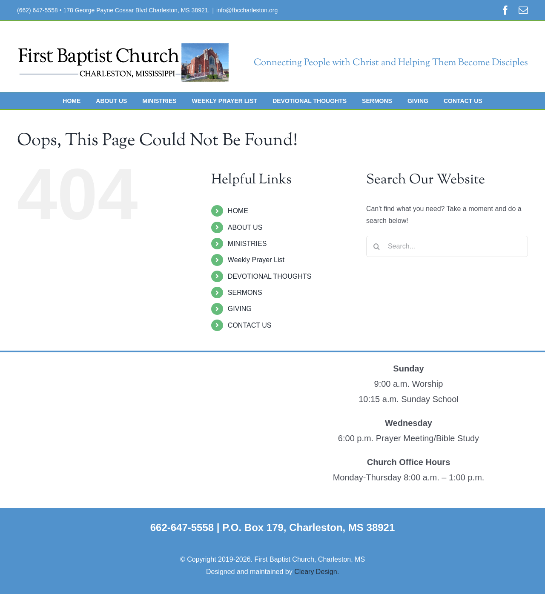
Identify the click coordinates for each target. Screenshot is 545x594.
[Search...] (447, 246)
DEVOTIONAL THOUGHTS (269, 276)
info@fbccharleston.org (247, 10)
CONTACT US (250, 325)
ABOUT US (245, 227)
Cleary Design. (316, 571)
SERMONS (245, 292)
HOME (238, 210)
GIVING (240, 308)
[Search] (376, 246)
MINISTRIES (247, 243)
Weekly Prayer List (256, 259)
